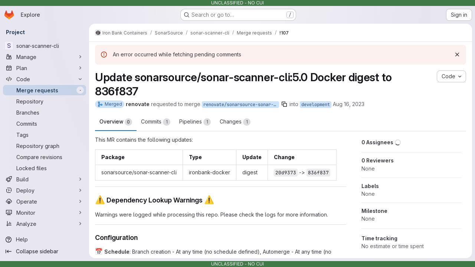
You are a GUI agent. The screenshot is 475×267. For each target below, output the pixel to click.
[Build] (44, 179)
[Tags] (44, 134)
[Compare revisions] (44, 157)
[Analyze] (44, 223)
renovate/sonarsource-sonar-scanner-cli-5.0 (241, 105)
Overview (115, 122)
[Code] (44, 79)
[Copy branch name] (284, 104)
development (315, 105)
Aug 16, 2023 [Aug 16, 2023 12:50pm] (348, 104)
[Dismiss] (457, 54)
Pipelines (195, 122)
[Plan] (44, 68)
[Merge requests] (44, 90)
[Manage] (44, 57)
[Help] (44, 239)
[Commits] (44, 123)
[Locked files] (44, 168)
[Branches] (44, 112)
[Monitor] (44, 212)
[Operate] (44, 201)
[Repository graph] (44, 146)
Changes (235, 122)
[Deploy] (44, 190)
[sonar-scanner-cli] (44, 45)
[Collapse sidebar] (44, 251)
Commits (155, 122)
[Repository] (44, 101)
